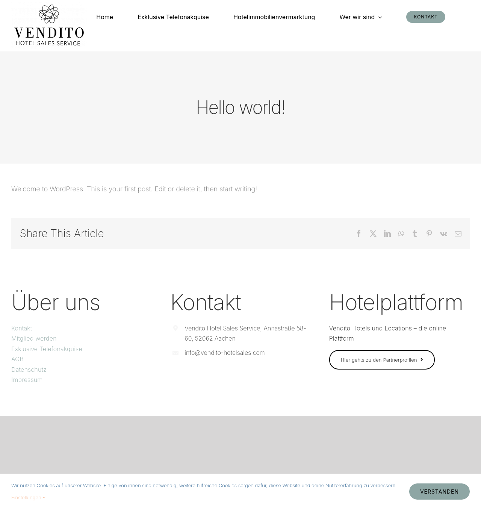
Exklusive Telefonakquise (46, 349)
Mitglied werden (34, 338)
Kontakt (21, 328)
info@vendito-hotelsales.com (225, 352)
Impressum (27, 379)
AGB (17, 359)
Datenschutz (29, 369)
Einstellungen (28, 497)
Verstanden (439, 491)
